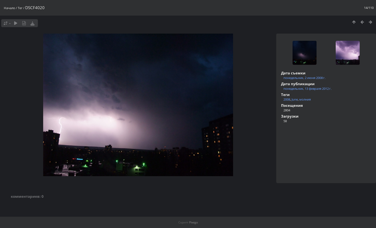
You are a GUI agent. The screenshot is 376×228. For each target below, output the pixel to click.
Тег (20, 8)
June (295, 99)
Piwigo (193, 222)
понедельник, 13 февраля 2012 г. (307, 88)
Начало (9, 8)
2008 (286, 99)
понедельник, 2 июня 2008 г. (304, 78)
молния (305, 99)
